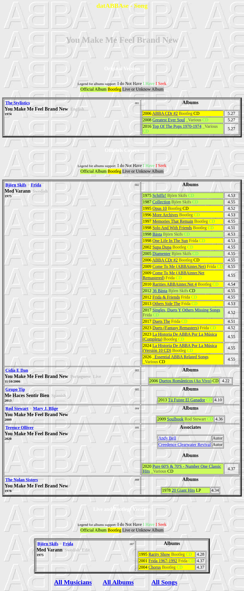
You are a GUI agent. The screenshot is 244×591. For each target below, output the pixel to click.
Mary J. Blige (45, 408)
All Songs (164, 582)
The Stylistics (17, 103)
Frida (36, 185)
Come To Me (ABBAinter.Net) (179, 266)
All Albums (118, 582)
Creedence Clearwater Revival (184, 444)
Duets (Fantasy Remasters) (175, 327)
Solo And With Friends (172, 227)
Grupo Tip (15, 389)
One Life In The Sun (170, 240)
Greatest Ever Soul (168, 120)
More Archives (165, 215)
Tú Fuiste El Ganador (186, 400)
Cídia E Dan (16, 370)
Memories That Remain (172, 221)
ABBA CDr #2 (165, 113)
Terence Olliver (19, 427)
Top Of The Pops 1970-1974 (177, 126)
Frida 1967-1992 (162, 560)
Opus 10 (159, 208)
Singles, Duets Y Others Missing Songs (186, 310)
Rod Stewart (16, 408)
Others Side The (166, 303)
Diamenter (161, 253)
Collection (161, 202)
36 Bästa (159, 290)
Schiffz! (159, 195)
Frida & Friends (166, 297)
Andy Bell (167, 438)
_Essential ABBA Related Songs (180, 357)
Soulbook (175, 419)
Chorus (154, 567)
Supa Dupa (161, 247)
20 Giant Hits (183, 490)
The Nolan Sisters (21, 479)
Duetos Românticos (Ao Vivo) (185, 380)
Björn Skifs (15, 185)
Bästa (157, 234)
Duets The (161, 321)
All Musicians (73, 582)
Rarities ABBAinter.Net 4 (174, 284)
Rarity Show (159, 554)
